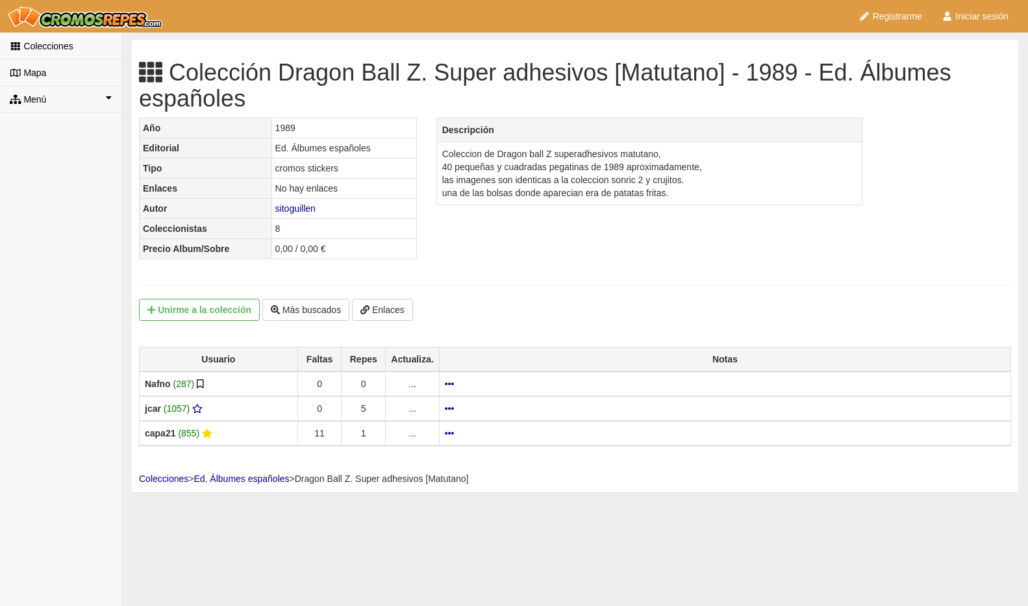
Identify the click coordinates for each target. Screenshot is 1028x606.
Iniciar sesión (975, 16)
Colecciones (41, 46)
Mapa (28, 73)
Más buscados (306, 310)
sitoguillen (295, 208)
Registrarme (890, 16)
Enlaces (382, 310)
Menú (61, 99)
